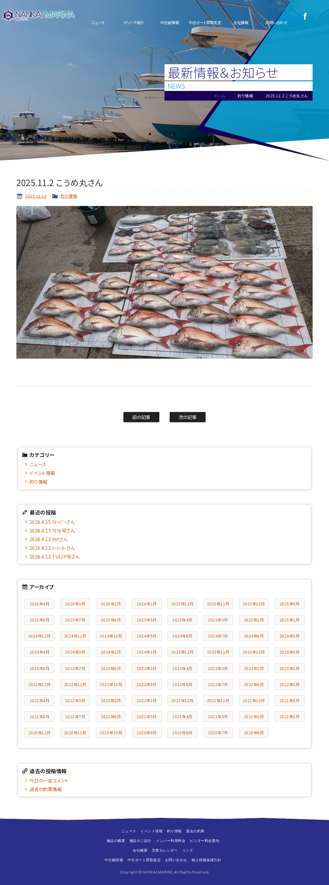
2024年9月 (147, 636)
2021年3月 (218, 716)
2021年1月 (290, 716)
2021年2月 (254, 716)
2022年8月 (182, 684)
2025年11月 (218, 603)
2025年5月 (147, 619)
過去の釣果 (195, 831)
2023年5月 (147, 668)
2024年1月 (147, 652)
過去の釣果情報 (46, 789)
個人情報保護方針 (206, 860)
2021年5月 (147, 716)
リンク (187, 850)
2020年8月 (182, 732)
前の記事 (141, 417)
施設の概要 (116, 840)
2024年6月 (254, 636)
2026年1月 (147, 603)
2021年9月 (290, 700)
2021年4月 (182, 716)
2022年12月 (39, 684)
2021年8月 (40, 716)
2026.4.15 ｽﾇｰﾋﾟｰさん (52, 522)
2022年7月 (218, 684)
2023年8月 (40, 668)
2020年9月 (147, 732)
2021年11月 (218, 700)
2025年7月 (75, 619)
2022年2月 (111, 700)
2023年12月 (182, 652)
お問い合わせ (276, 22)
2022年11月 (75, 684)
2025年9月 (290, 603)
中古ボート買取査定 (205, 22)
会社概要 (140, 850)
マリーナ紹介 (133, 22)
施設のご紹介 (140, 840)
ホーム (219, 95)
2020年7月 (218, 732)
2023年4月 (182, 668)
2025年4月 (182, 619)
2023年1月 (290, 668)
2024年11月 (75, 636)
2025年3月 (218, 619)
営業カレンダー (165, 850)
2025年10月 (254, 603)
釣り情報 (68, 196)
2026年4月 (40, 603)
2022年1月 (147, 700)
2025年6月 (111, 619)
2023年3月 (218, 668)
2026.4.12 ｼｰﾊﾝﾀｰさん (52, 548)
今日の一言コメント (49, 780)
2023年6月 (111, 668)
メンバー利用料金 (170, 840)
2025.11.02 (36, 196)
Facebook (305, 16)
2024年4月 (40, 652)
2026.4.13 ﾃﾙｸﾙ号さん (52, 530)
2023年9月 (290, 652)
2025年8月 (40, 619)
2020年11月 (75, 732)
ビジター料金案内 (204, 840)
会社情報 (240, 22)
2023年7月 (75, 668)
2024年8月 (182, 636)
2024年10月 (111, 636)
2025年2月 (254, 619)
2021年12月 (182, 700)
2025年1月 (290, 619)
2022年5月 (290, 684)
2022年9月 (147, 684)
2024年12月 (39, 636)
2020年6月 (254, 732)
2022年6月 (254, 684)
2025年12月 (182, 603)
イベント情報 (42, 473)
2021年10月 (254, 700)
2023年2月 (254, 668)
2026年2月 (111, 603)
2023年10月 (254, 652)
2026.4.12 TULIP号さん (55, 556)
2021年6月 (111, 716)
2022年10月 (111, 684)
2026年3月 (75, 603)
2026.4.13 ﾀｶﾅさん (49, 539)
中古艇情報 (169, 22)
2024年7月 (218, 636)
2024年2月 (111, 652)
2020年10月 (111, 732)
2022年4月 (40, 700)
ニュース (98, 22)
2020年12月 (39, 732)
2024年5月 (290, 636)
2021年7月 (75, 716)
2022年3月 (75, 700)
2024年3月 (75, 652)
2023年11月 (218, 652)
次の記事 (188, 417)
